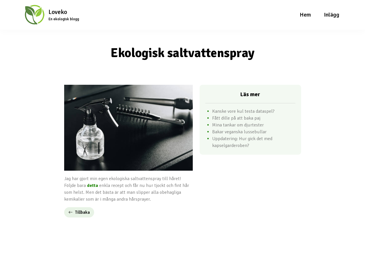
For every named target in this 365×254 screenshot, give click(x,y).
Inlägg (331, 14)
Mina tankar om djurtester (238, 125)
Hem (305, 14)
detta (92, 185)
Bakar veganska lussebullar (239, 132)
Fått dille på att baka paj (236, 118)
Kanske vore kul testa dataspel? (243, 111)
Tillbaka (79, 212)
